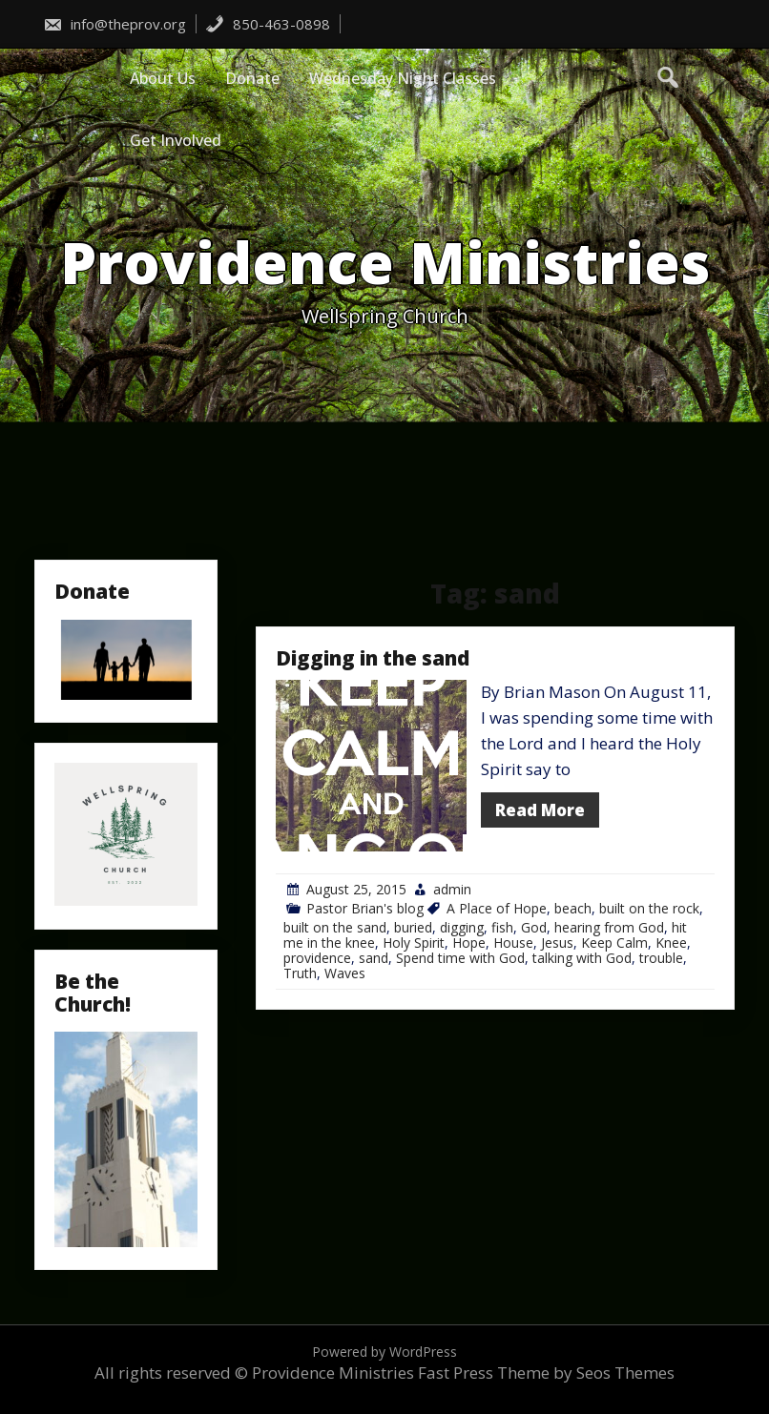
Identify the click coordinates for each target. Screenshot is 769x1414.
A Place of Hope (497, 908)
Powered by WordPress (384, 1351)
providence (317, 958)
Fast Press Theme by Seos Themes (546, 1372)
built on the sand (334, 927)
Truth (300, 973)
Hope (469, 942)
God (534, 927)
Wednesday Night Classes (402, 78)
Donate (252, 78)
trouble (661, 958)
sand (373, 958)
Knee (671, 942)
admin (452, 889)
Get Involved (175, 140)
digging (462, 927)
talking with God (582, 958)
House (513, 942)
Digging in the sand (372, 658)
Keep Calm (614, 942)
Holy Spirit (414, 942)
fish (502, 927)
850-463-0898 (267, 23)
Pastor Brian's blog (365, 908)
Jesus (557, 942)
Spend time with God (460, 958)
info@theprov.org (114, 23)
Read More (540, 810)
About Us (163, 78)
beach (573, 908)
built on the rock (649, 908)
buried (413, 927)
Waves (344, 973)
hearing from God (609, 927)
